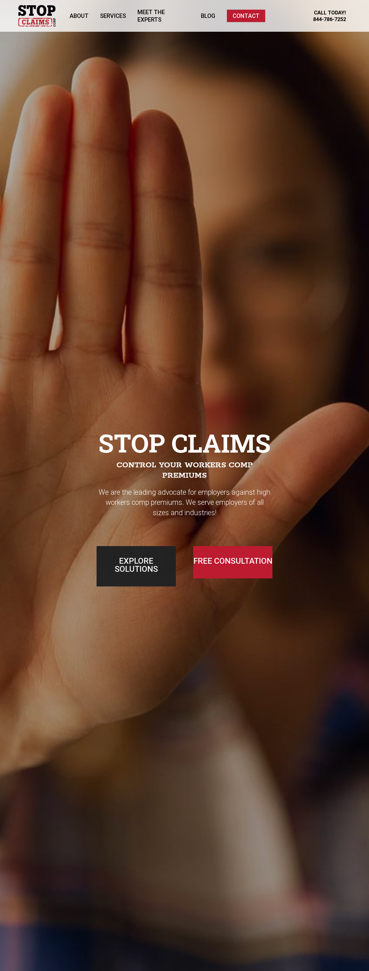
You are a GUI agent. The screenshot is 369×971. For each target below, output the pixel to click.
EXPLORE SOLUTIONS (136, 565)
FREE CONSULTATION (232, 561)
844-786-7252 (329, 19)
